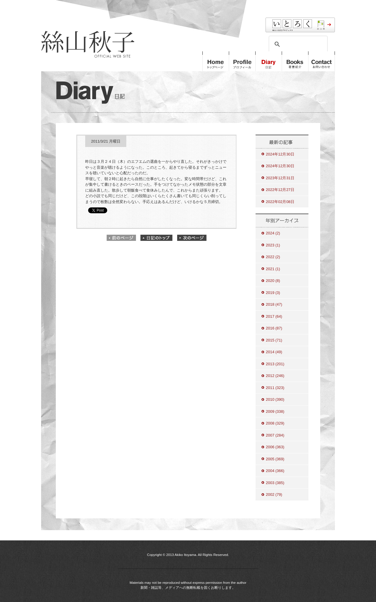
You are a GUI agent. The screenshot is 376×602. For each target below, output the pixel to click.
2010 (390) (275, 399)
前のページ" (121, 238)
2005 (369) (275, 459)
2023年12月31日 (280, 178)
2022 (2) (273, 257)
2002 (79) (274, 494)
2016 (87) (274, 328)
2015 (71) (274, 340)
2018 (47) (274, 304)
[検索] (297, 44)
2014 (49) (274, 352)
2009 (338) (275, 411)
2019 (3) (273, 292)
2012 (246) (275, 375)
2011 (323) (275, 387)
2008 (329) (275, 423)
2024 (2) (273, 233)
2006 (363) (275, 447)
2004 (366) (275, 471)
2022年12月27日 (280, 189)
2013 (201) (275, 364)
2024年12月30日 (280, 154)
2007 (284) (275, 435)
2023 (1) (273, 245)
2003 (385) (275, 483)
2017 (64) (274, 316)
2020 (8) (273, 280)
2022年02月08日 (280, 201)
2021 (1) (273, 269)
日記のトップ (156, 238)
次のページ (192, 238)
